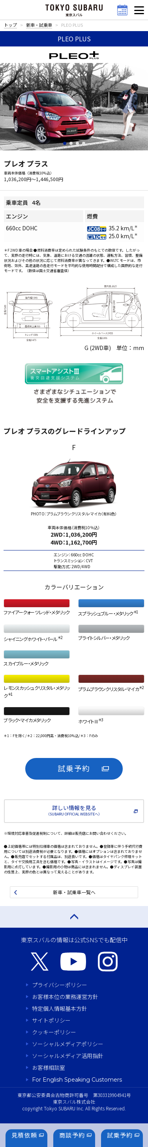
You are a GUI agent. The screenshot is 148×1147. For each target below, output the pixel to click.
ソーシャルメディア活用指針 (67, 1056)
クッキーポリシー (54, 1032)
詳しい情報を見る (74, 810)
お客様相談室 (48, 1067)
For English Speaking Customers (77, 1079)
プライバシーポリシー (59, 985)
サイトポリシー (51, 1020)
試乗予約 (74, 768)
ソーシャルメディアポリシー (67, 1044)
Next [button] (135, 507)
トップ (10, 25)
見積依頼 (24, 1135)
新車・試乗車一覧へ (74, 892)
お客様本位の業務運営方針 (65, 997)
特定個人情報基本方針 (59, 1008)
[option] (74, 507)
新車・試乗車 (39, 25)
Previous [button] (15, 507)
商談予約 (72, 1135)
